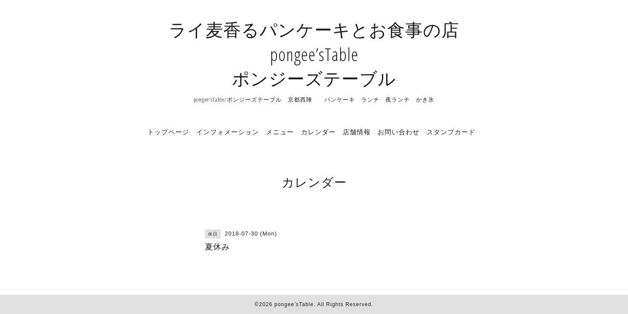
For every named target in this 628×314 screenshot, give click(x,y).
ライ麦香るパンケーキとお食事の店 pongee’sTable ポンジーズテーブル (314, 53)
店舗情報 (357, 131)
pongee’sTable (294, 304)
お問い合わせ (399, 131)
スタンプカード (451, 131)
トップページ (168, 131)
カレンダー (318, 131)
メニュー (280, 131)
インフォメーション (227, 131)
